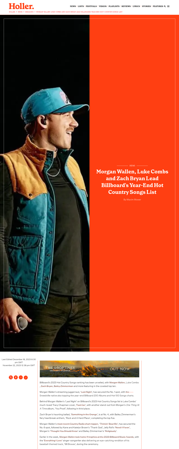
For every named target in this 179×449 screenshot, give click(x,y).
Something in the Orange (84, 414)
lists (81, 6)
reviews (126, 6)
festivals (91, 6)
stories (146, 6)
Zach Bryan (47, 386)
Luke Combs (132, 382)
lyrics (136, 6)
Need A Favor (122, 427)
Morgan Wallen (117, 382)
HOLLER (12, 12)
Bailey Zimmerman (63, 386)
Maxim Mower (133, 199)
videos (103, 6)
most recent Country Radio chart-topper (77, 423)
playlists (114, 6)
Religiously (110, 430)
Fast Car (81, 404)
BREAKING (29, 12)
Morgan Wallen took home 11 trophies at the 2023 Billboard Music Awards (96, 436)
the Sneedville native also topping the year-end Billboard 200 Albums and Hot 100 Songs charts (86, 393)
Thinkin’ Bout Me (108, 423)
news (73, 6)
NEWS (20, 12)
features (158, 6)
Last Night (86, 391)
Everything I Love (53, 440)
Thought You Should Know (64, 430)
